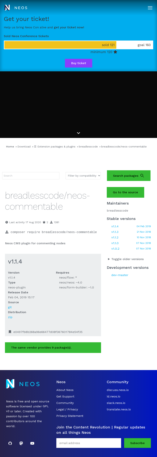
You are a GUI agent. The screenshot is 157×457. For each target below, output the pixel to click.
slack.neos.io (116, 403)
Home (10, 146)
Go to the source (125, 192)
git (10, 307)
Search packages (128, 175)
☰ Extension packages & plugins (54, 146)
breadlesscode (88, 146)
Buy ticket (78, 63)
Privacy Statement (69, 416)
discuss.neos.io (118, 390)
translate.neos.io (119, 409)
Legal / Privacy (67, 409)
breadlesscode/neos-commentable (124, 146)
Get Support (65, 396)
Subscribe (137, 443)
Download (24, 146)
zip (10, 317)
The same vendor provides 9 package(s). (41, 347)
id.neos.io (113, 396)
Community (65, 403)
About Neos (65, 390)
